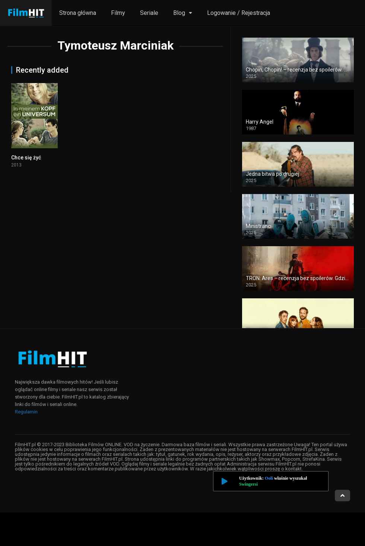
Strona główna (77, 12)
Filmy (118, 12)
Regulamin (26, 412)
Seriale (149, 12)
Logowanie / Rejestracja (238, 12)
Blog (179, 12)
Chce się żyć (26, 158)
